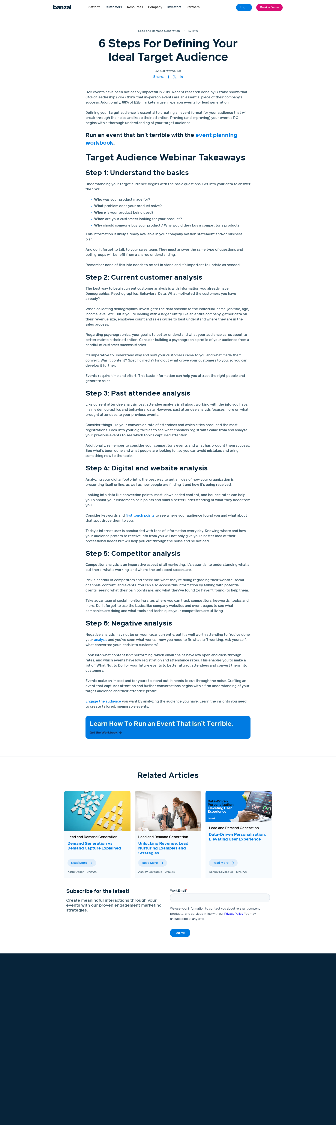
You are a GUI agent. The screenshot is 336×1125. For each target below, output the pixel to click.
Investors (174, 7)
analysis (100, 640)
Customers (114, 7)
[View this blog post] (97, 811)
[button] (94, 7)
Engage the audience (103, 701)
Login (244, 7)
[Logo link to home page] (62, 7)
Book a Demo (269, 7)
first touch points (140, 515)
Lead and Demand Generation (92, 837)
